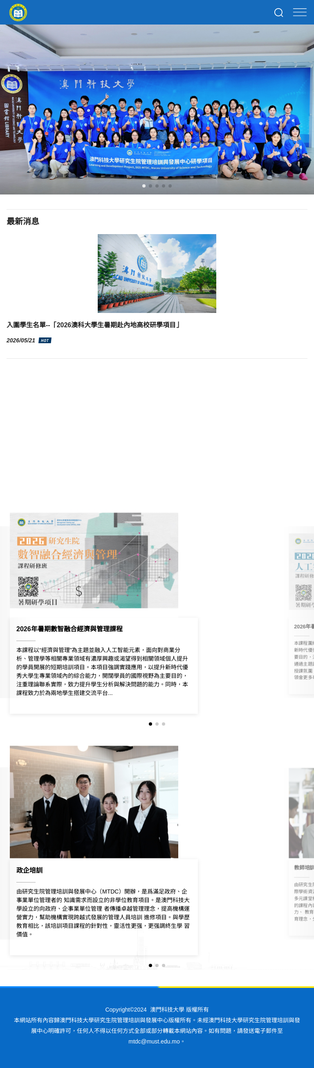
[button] (144, 186)
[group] (157, 611)
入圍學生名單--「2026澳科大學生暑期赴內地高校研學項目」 (94, 325)
